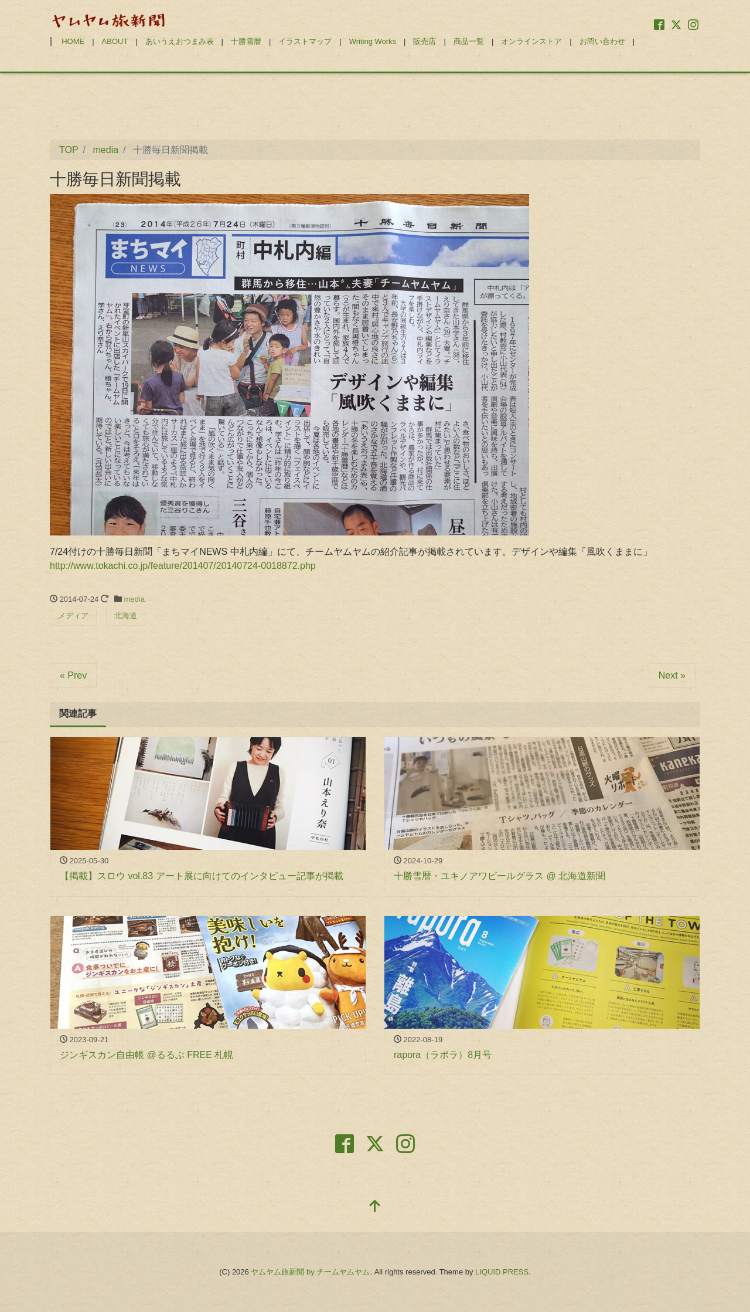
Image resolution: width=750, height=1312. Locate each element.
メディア (73, 615)
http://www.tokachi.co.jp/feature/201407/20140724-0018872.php (183, 566)
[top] (375, 1207)
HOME (73, 41)
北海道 (125, 615)
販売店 (424, 41)
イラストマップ (305, 41)
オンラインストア (531, 41)
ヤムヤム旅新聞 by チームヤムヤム (310, 1271)
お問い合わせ (602, 41)
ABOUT (115, 41)
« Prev (73, 675)
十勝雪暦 (246, 41)
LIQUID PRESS (502, 1271)
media (134, 599)
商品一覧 (469, 41)
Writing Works (372, 41)
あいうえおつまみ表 (179, 41)
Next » (672, 675)
